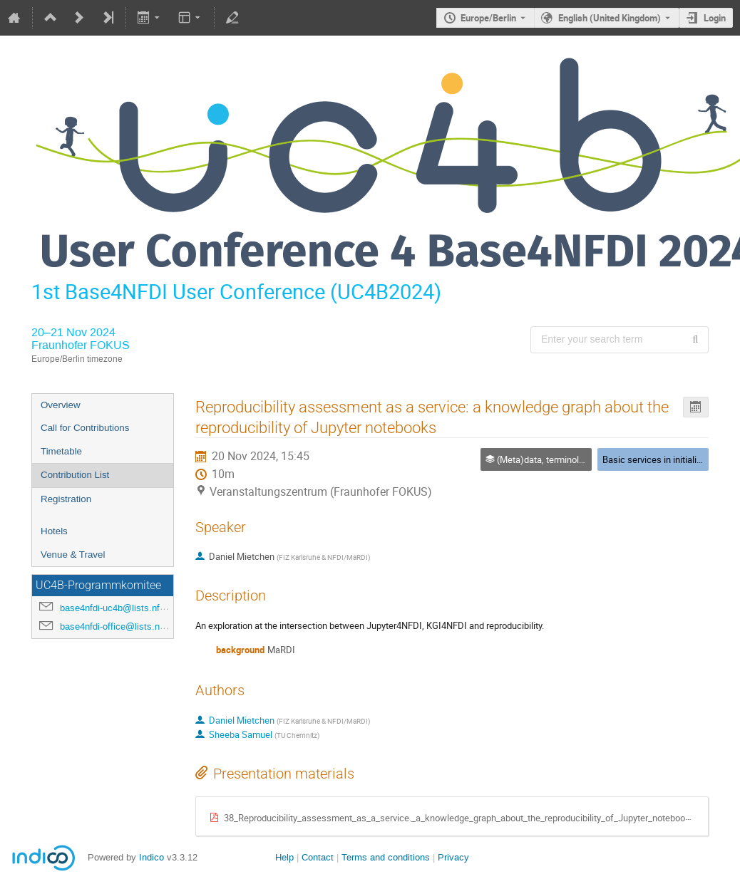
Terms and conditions (385, 857)
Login (715, 17)
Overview (61, 405)
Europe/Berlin (488, 17)
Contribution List (75, 474)
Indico (151, 857)
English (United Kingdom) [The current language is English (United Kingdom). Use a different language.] (609, 17)
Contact (318, 857)
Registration (66, 499)
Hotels (54, 531)
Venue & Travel (73, 554)
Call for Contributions (85, 427)
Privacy (453, 857)
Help (284, 857)
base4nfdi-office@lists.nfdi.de (121, 626)
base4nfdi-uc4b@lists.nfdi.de (120, 608)
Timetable (61, 451)
